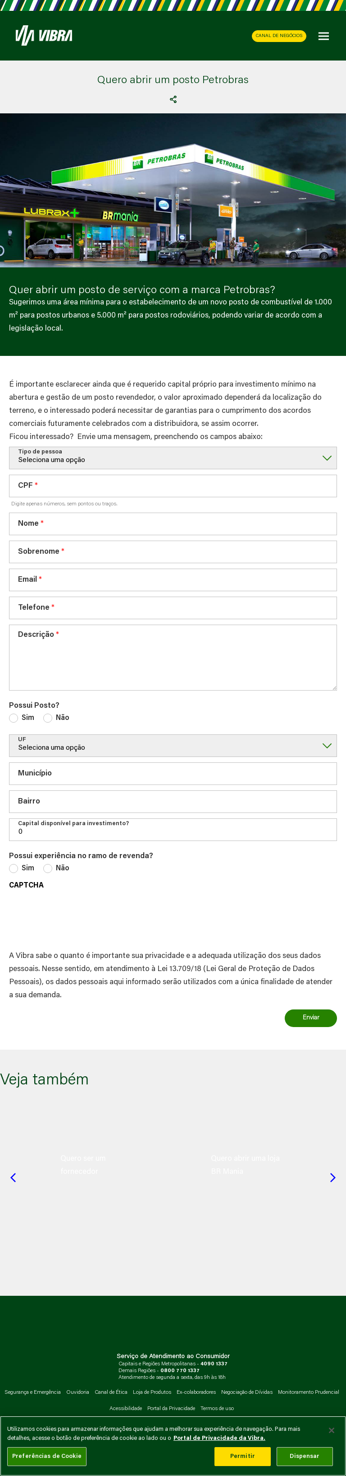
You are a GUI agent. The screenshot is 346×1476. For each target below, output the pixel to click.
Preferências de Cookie (47, 1456)
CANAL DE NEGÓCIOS (279, 36)
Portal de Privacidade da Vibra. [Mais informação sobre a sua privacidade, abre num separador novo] (219, 1438)
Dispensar (304, 1456)
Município (35, 774)
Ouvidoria (77, 1392)
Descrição (36, 635)
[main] (173, 1446)
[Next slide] (333, 1177)
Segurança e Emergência (33, 1392)
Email (27, 580)
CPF (25, 486)
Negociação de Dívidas (247, 1392)
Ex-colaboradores (196, 1392)
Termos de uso (217, 1408)
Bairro (29, 802)
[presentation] (77, 917)
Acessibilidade (125, 1408)
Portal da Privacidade (171, 1408)
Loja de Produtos (152, 1392)
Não (62, 718)
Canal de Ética (111, 1392)
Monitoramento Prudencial (308, 1392)
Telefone (34, 608)
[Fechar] (331, 1430)
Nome (28, 524)
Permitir (242, 1456)
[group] (98, 1165)
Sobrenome (38, 552)
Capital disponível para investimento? (73, 824)
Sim (28, 718)
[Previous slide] (13, 1177)
